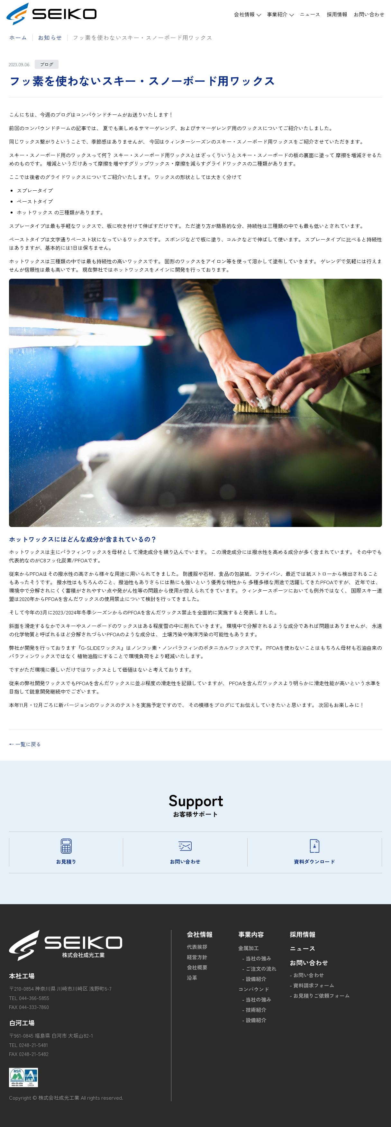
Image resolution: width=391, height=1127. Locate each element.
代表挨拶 (197, 946)
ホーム (18, 37)
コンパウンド (253, 989)
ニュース (310, 14)
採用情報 (337, 14)
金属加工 (248, 948)
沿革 (192, 977)
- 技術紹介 (254, 1009)
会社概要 (197, 967)
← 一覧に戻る (25, 744)
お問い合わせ (369, 14)
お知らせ (50, 37)
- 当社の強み (256, 958)
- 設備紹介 (254, 979)
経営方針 (197, 957)
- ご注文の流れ (259, 968)
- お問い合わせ (307, 975)
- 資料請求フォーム (312, 985)
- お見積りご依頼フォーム (320, 995)
